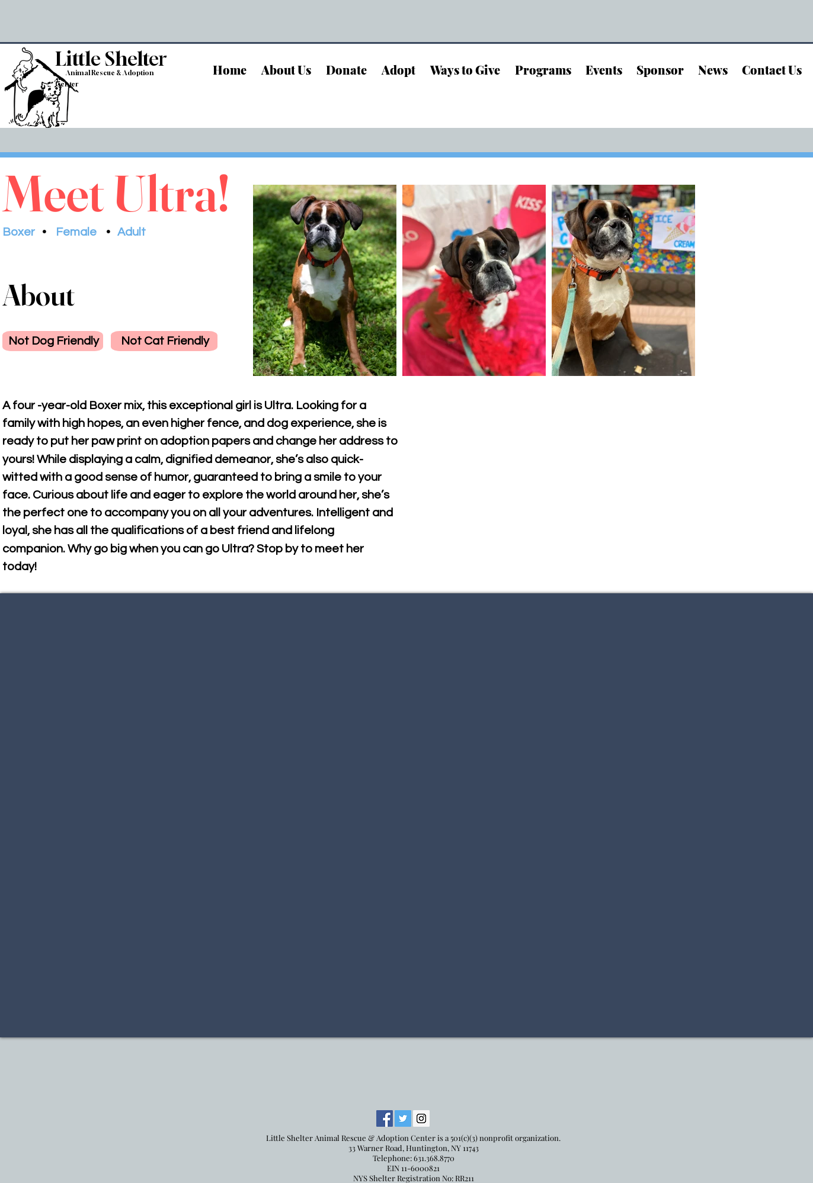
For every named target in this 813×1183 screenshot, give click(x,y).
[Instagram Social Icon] (421, 1118)
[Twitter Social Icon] (403, 1118)
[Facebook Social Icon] (384, 1118)
